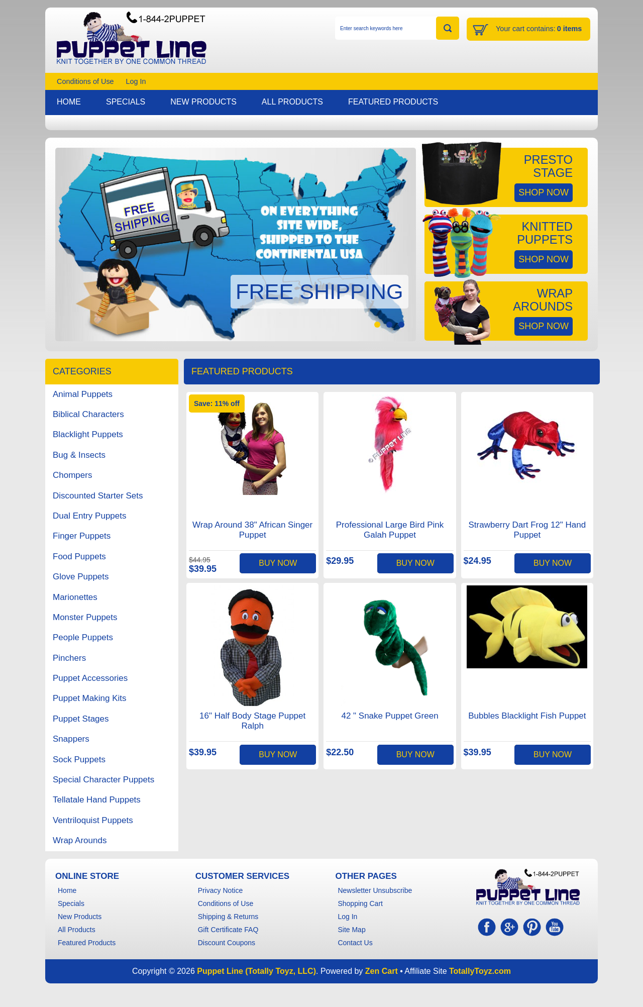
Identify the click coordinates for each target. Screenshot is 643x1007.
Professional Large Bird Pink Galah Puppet (390, 530)
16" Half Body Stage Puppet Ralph (252, 721)
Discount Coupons (226, 943)
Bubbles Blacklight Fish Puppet (527, 716)
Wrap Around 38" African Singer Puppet (252, 530)
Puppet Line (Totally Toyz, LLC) (256, 971)
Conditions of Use (85, 81)
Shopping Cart (360, 903)
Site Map (351, 930)
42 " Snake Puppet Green (389, 716)
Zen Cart (381, 971)
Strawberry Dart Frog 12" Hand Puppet (527, 530)
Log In (136, 81)
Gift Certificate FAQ (228, 930)
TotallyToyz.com (480, 971)
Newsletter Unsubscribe (375, 890)
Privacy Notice (220, 890)
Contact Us (355, 943)
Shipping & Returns (228, 917)
